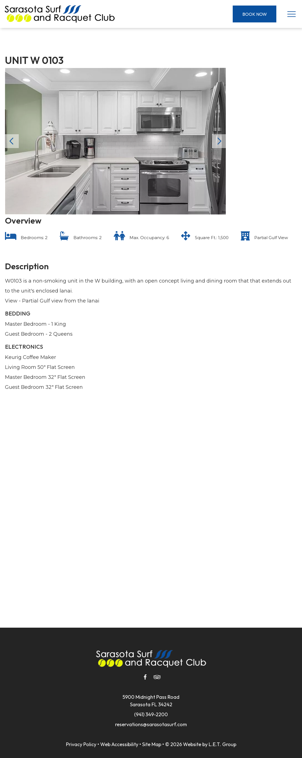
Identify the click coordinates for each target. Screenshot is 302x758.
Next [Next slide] (219, 141)
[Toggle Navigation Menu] (291, 14)
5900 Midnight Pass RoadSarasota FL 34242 (151, 701)
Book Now (254, 14)
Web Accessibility (119, 744)
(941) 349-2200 (151, 714)
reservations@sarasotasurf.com (151, 724)
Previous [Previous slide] (12, 141)
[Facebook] (145, 677)
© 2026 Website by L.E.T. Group (200, 744)
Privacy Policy (81, 744)
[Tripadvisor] (157, 677)
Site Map (151, 744)
